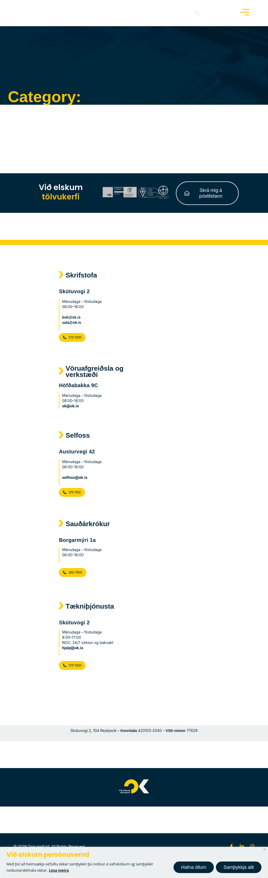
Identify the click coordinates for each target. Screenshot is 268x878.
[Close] (264, 849)
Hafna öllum (193, 867)
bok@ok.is (71, 317)
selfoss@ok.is (74, 477)
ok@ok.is (70, 406)
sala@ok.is (71, 322)
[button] (197, 13)
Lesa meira (59, 870)
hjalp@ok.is (72, 648)
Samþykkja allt (239, 867)
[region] (134, 862)
